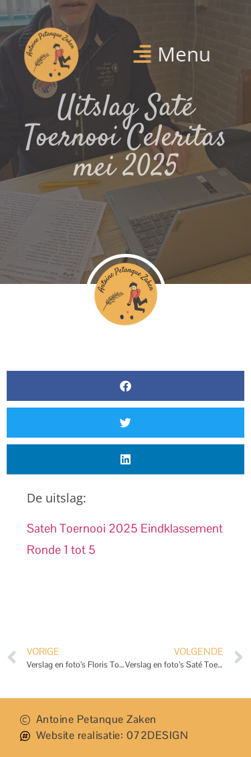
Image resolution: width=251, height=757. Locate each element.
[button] (171, 53)
